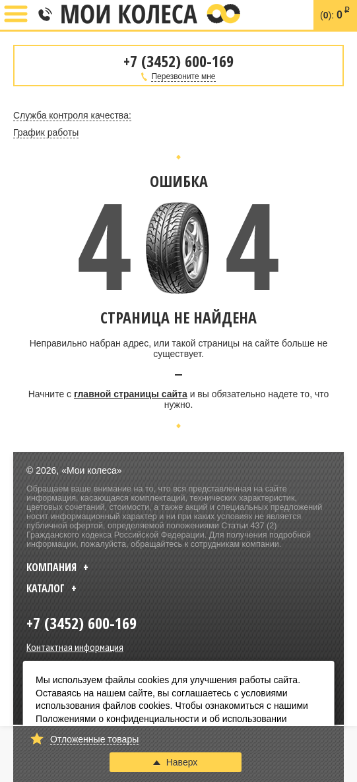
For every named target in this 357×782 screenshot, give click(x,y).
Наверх (175, 762)
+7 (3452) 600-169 (44, 15)
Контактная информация (74, 647)
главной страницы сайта (130, 394)
